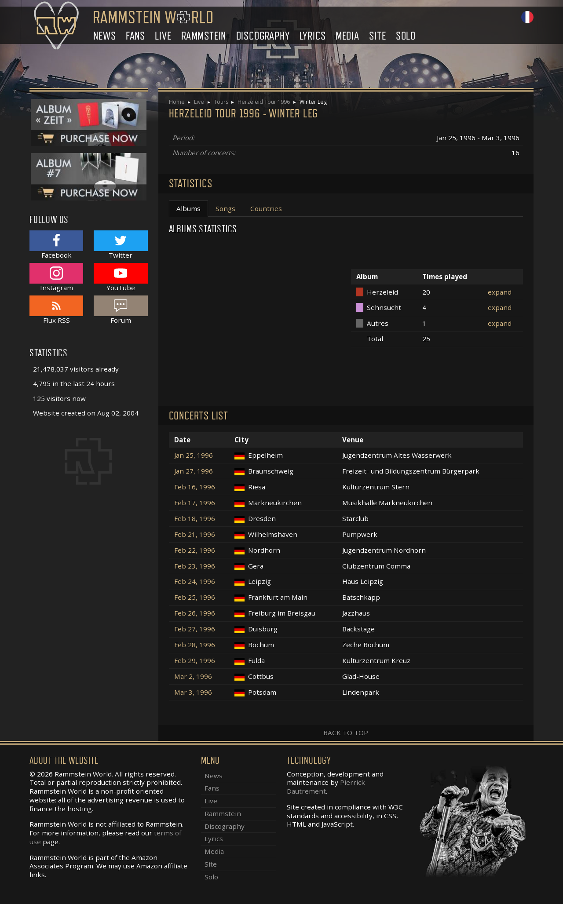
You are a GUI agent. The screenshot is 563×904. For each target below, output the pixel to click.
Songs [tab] (225, 208)
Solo (406, 35)
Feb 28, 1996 (194, 645)
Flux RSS (56, 309)
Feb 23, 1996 (194, 566)
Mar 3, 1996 (193, 692)
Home (177, 102)
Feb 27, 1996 (194, 629)
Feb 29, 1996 (194, 660)
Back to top (345, 732)
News (104, 35)
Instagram (56, 277)
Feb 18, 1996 (194, 518)
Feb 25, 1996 (194, 597)
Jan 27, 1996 (193, 471)
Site (377, 35)
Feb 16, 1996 (194, 487)
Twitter (120, 244)
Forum (120, 309)
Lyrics (313, 35)
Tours (221, 102)
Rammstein (203, 35)
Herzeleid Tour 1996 (264, 102)
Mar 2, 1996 (193, 676)
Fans (135, 35)
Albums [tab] (188, 208)
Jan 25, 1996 (193, 455)
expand (500, 292)
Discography (263, 35)
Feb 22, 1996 (194, 550)
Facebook (56, 244)
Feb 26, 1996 (194, 613)
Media (347, 35)
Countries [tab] (266, 208)
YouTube (120, 277)
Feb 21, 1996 (194, 534)
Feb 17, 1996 (194, 503)
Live (163, 35)
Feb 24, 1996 (194, 581)
